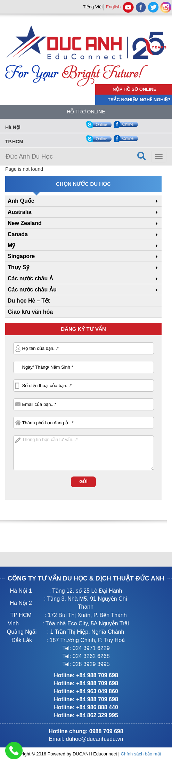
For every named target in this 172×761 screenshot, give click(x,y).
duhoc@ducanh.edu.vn (94, 739)
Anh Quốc (21, 201)
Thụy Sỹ (18, 267)
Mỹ (11, 245)
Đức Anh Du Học (29, 156)
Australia (19, 212)
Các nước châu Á (30, 278)
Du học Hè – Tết (29, 301)
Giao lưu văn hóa (30, 312)
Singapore (21, 256)
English (113, 6)
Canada (18, 234)
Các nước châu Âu (32, 290)
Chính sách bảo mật (141, 753)
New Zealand (25, 223)
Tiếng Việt (93, 6)
